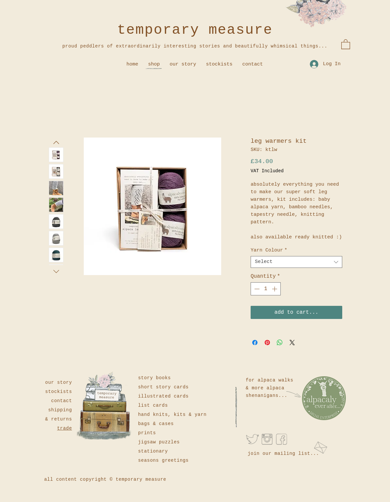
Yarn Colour (269, 250)
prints (147, 433)
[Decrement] (256, 289)
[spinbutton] (266, 289)
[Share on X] (292, 342)
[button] (345, 44)
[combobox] (296, 262)
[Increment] (275, 289)
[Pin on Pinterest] (267, 342)
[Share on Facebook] (255, 342)
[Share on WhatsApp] (280, 342)
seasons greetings (163, 460)
